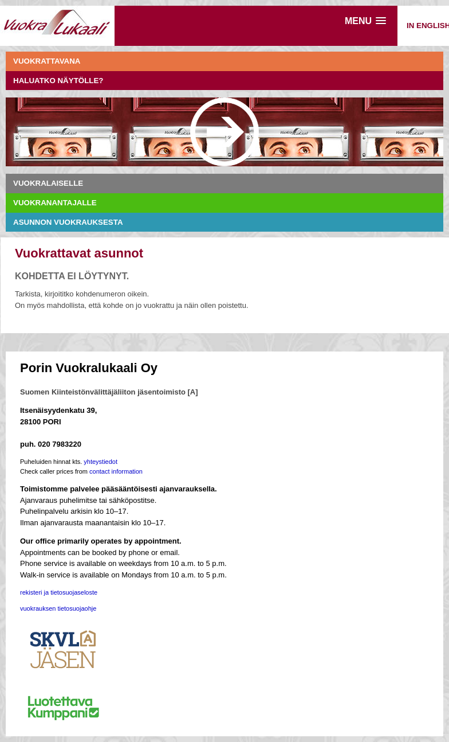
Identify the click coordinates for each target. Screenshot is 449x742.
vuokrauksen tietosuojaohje (58, 608)
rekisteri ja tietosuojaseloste (58, 592)
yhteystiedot (100, 461)
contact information (116, 471)
